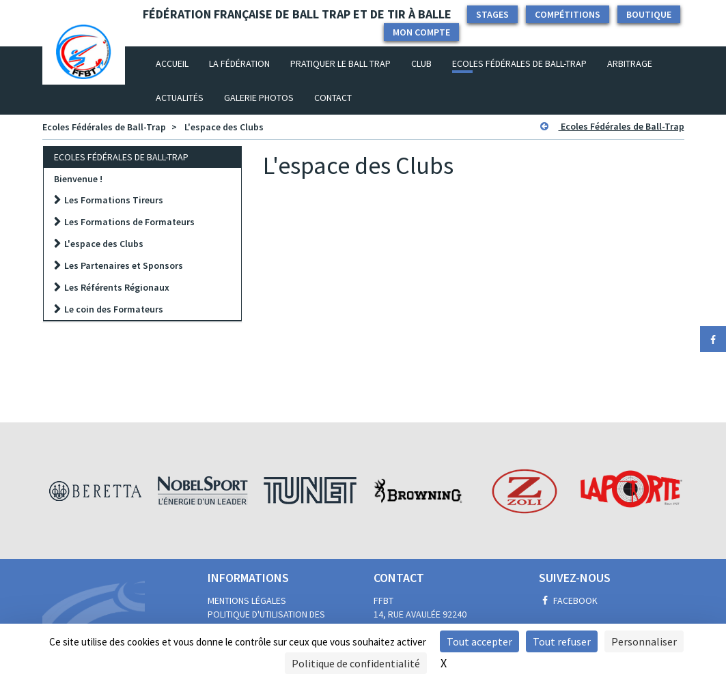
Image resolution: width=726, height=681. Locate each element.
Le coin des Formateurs (113, 309)
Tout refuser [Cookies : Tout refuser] (562, 641)
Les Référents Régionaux (116, 287)
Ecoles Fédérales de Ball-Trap (519, 63)
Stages (492, 14)
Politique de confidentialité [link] (356, 663)
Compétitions (567, 14)
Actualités (180, 97)
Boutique (648, 14)
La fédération (239, 63)
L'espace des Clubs (224, 127)
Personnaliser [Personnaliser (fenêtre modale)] (644, 641)
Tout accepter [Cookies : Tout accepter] (479, 641)
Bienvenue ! (78, 179)
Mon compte (421, 32)
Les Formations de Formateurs (129, 222)
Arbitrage (629, 63)
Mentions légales (247, 600)
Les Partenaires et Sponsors (123, 265)
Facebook (568, 600)
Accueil (177, 63)
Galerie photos (259, 97)
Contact (333, 97)
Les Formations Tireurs (113, 200)
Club (421, 63)
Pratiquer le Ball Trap (340, 63)
